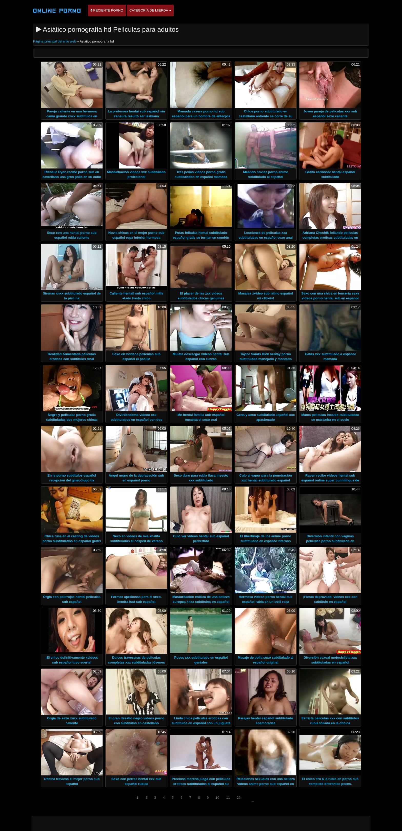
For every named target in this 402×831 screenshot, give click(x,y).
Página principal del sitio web (55, 41)
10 (217, 798)
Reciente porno (107, 10)
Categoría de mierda (150, 10)
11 (228, 798)
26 (238, 798)
